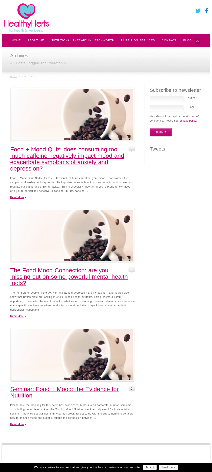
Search (197, 41)
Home (13, 76)
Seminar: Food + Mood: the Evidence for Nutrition (64, 392)
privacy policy (188, 120)
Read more (168, 467)
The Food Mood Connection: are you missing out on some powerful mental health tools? (69, 276)
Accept (150, 467)
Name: (192, 97)
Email (192, 107)
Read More (17, 197)
